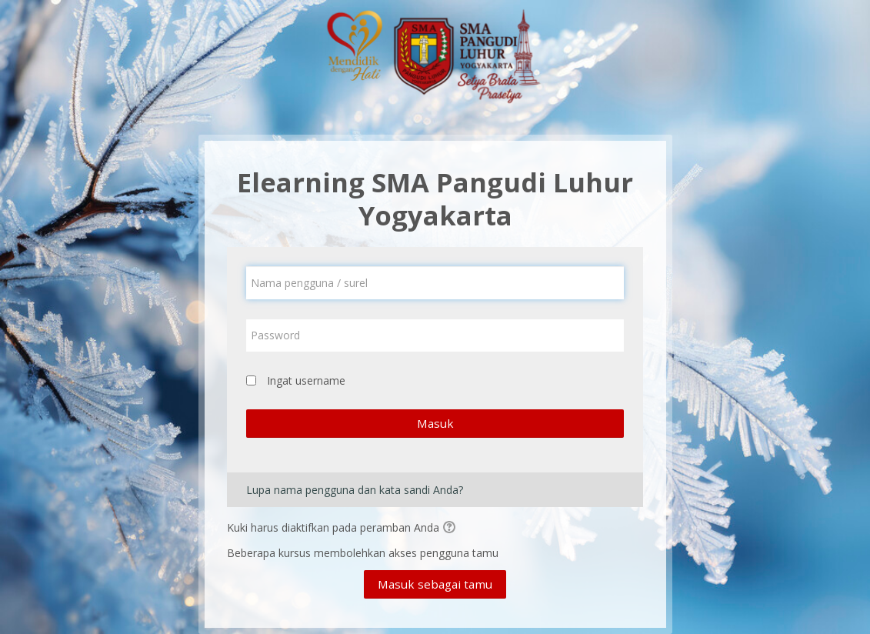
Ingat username (306, 380)
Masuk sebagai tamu (435, 584)
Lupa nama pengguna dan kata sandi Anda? (354, 489)
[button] (451, 528)
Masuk (435, 423)
